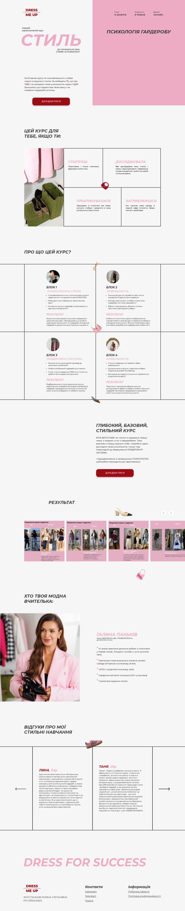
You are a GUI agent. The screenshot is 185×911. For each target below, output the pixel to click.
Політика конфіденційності (144, 896)
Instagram (91, 891)
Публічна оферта (138, 891)
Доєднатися (51, 101)
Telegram (90, 896)
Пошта (89, 900)
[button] (164, 513)
